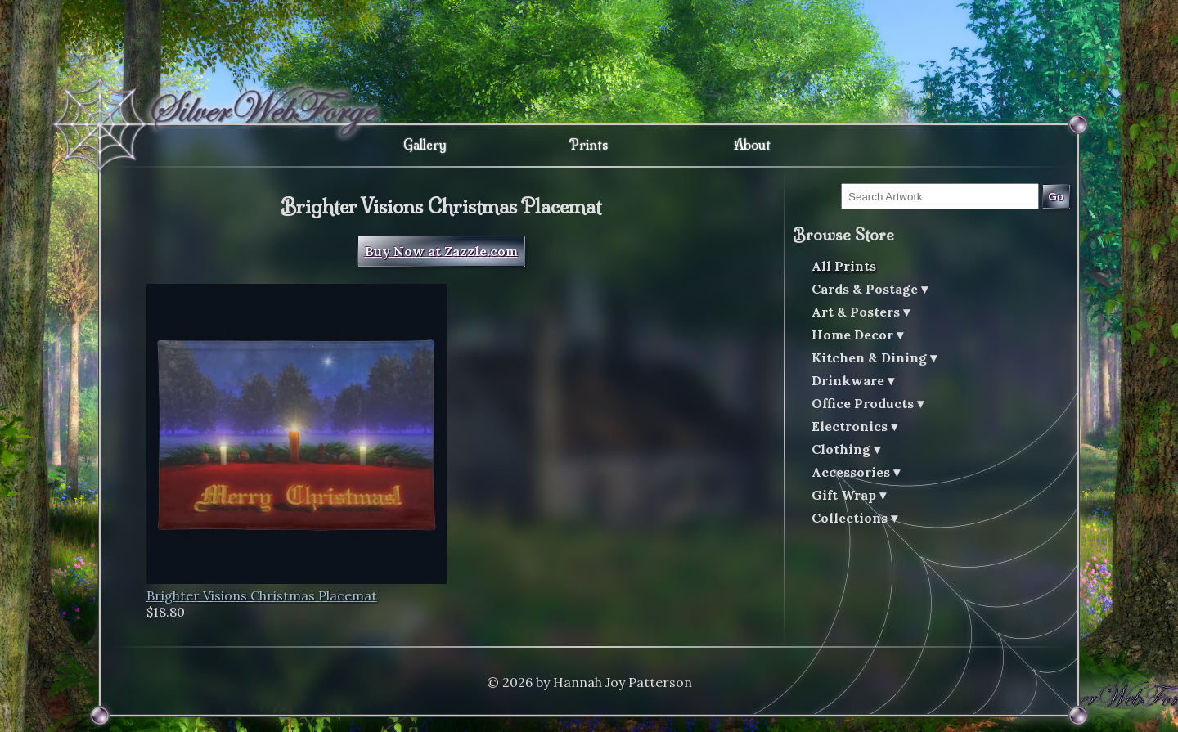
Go (1056, 197)
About (752, 145)
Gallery (425, 145)
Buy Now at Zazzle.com (441, 251)
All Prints (844, 266)
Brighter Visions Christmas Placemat (261, 595)
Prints (588, 145)
